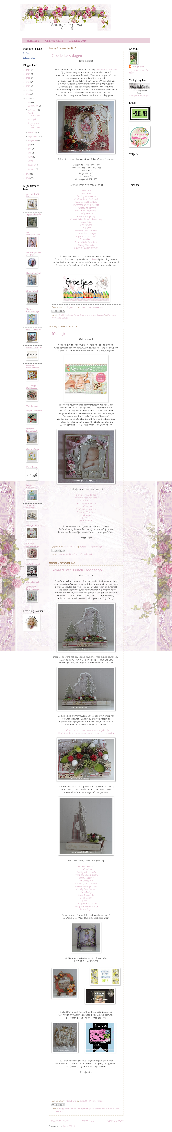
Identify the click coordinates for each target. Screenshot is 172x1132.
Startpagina (33, 40)
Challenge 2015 (54, 40)
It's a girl (59, 333)
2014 (28, 178)
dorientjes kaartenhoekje (32, 588)
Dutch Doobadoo (97, 1108)
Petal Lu (86, 518)
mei (30, 153)
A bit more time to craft (86, 495)
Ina (107, 1108)
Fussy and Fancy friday (86, 875)
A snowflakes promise (86, 230)
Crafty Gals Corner (86, 889)
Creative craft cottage (86, 202)
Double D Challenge (86, 233)
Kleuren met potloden (106, 69)
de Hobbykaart (81, 1108)
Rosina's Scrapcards (32, 430)
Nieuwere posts (59, 1121)
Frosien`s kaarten (30, 486)
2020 (28, 86)
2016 (28, 102)
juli (29, 144)
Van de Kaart (32, 406)
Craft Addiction (86, 880)
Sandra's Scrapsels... (31, 506)
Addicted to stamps (86, 208)
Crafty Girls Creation (86, 883)
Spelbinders (57, 1111)
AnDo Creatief (33, 564)
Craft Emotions (66, 315)
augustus (32, 140)
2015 (28, 174)
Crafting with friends (86, 503)
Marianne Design (60, 318)
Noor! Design (32, 467)
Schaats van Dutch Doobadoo (77, 570)
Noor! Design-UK (86, 895)
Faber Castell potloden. (85, 315)
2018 (28, 94)
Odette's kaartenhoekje (32, 366)
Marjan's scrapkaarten (32, 545)
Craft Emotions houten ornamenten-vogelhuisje (86, 730)
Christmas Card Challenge (86, 205)
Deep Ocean (86, 515)
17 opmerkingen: (96, 546)
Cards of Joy (32, 449)
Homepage (87, 1121)
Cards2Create (33, 582)
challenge (93, 259)
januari (32, 169)
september (33, 136)
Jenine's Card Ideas (32, 195)
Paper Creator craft (86, 236)
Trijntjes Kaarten (34, 214)
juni (30, 148)
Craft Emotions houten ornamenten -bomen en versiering (86, 733)
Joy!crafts (63, 554)
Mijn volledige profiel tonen (138, 71)
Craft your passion (86, 196)
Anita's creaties (33, 329)
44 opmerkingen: (96, 307)
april (30, 157)
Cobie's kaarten (33, 273)
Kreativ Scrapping (86, 216)
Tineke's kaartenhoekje (32, 310)
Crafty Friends (86, 213)
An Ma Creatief (86, 866)
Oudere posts (114, 1121)
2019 (28, 90)
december (33, 106)
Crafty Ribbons (86, 878)
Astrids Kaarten (34, 526)
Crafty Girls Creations (86, 242)
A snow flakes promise (86, 886)
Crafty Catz (86, 225)
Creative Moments (86, 512)
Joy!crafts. (101, 315)
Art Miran (86, 228)
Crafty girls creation (86, 509)
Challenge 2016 (78, 40)
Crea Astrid (32, 291)
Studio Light (88, 554)
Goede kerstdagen (67, 55)
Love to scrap (86, 193)
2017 (28, 98)
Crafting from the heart (86, 199)
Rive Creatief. (75, 554)
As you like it (86, 239)
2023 (28, 74)
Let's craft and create (86, 210)
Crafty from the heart (86, 903)
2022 (28, 78)
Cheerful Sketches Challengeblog (86, 219)
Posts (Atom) (69, 1126)
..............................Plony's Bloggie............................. (31, 386)
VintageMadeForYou (139, 95)
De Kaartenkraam (33, 233)
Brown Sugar (86, 222)
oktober (32, 132)
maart (31, 161)
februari (32, 165)
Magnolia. (111, 315)
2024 (28, 70)
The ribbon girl (86, 520)
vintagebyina (138, 66)
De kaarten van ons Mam (33, 253)
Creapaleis (86, 190)
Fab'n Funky (86, 892)
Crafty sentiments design (86, 906)
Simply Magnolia (86, 245)
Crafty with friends (86, 872)
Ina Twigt (26, 53)
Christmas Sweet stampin (86, 248)
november (33, 110)
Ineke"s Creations (34, 347)
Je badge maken (29, 58)
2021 (28, 82)
